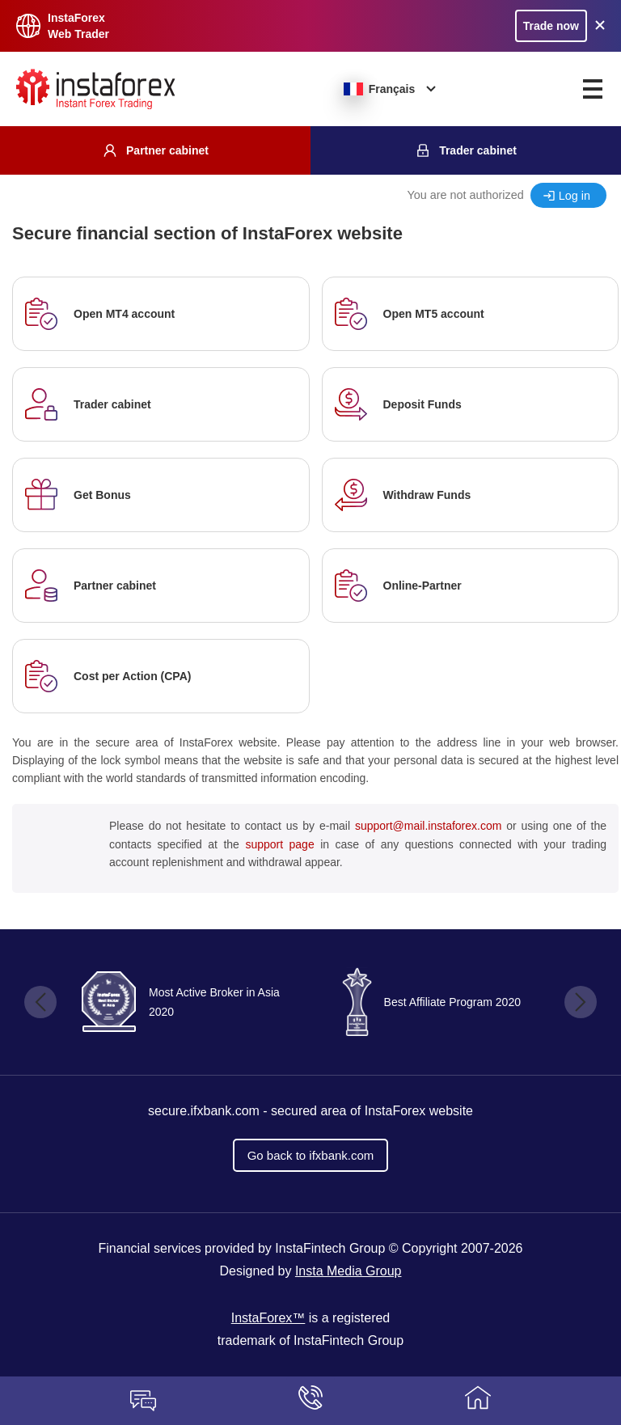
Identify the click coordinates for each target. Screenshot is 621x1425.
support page (279, 844)
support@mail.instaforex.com (428, 825)
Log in (574, 195)
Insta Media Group (348, 1271)
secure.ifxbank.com (204, 1111)
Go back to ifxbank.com (310, 1155)
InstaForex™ (268, 1318)
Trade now (551, 25)
